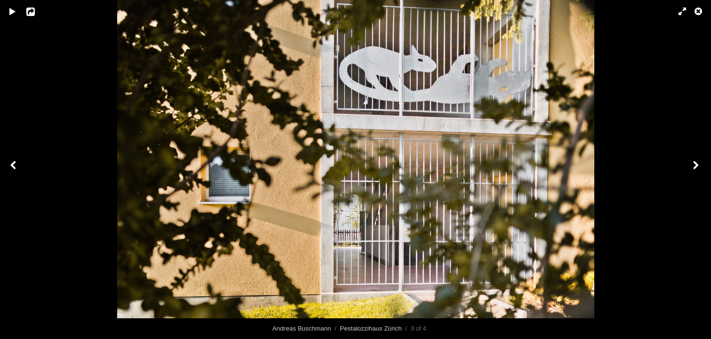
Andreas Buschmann (301, 328)
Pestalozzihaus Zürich (370, 328)
